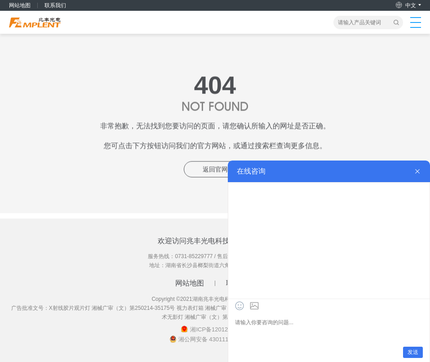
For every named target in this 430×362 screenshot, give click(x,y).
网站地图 (20, 5)
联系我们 (55, 5)
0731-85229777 (194, 256)
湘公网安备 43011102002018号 (219, 339)
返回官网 (215, 170)
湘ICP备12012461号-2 (219, 329)
